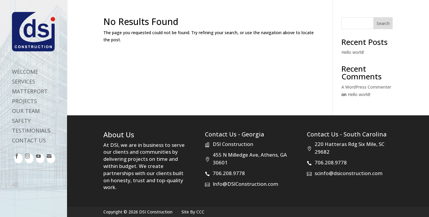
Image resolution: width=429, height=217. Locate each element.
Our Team (26, 111)
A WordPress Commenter (366, 87)
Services (23, 82)
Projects (24, 102)
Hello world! (352, 52)
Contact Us (29, 141)
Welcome (25, 72)
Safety (21, 121)
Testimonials (31, 131)
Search (383, 23)
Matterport (30, 92)
